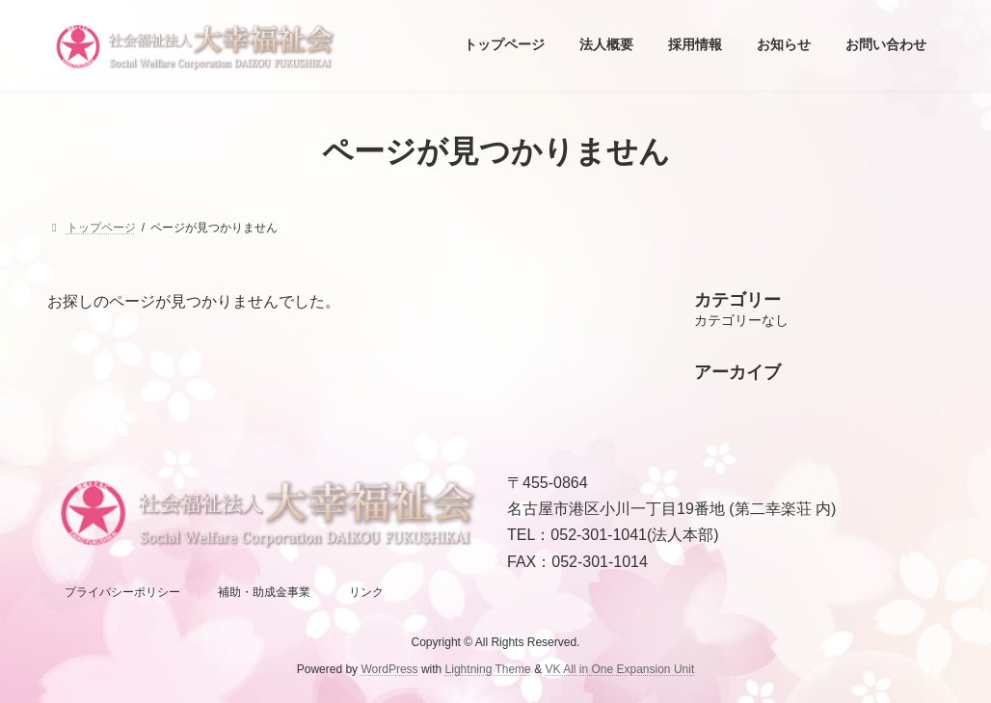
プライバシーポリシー (122, 592)
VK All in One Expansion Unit (619, 669)
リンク (366, 592)
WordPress (389, 669)
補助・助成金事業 (264, 592)
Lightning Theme (488, 669)
